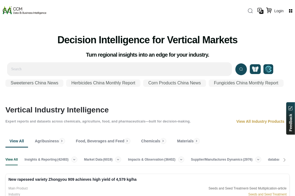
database (278, 160)
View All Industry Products (263, 121)
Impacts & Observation (152, 160)
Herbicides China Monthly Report (103, 83)
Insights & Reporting (47, 160)
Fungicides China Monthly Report (246, 83)
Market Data (99, 160)
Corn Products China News (174, 83)
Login (279, 11)
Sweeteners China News (34, 83)
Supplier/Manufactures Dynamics (222, 160)
